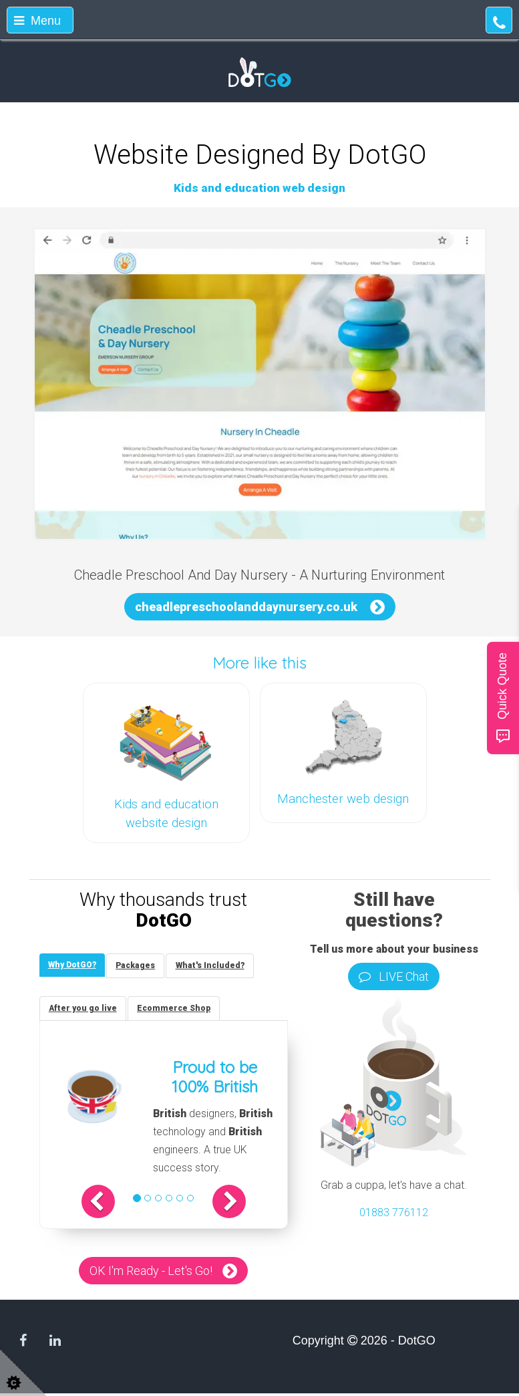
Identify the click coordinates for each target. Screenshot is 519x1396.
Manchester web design (343, 799)
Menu (37, 20)
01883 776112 (393, 1212)
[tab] (73, 965)
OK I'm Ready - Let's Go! (151, 1273)
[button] (106, 1204)
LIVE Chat (394, 976)
